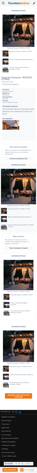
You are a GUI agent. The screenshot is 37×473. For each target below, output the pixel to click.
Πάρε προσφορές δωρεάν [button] (18, 248)
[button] (10, 470)
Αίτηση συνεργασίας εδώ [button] (18, 159)
